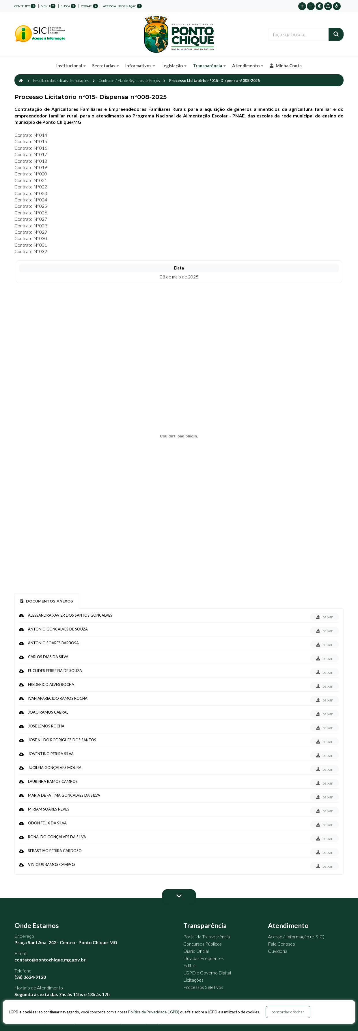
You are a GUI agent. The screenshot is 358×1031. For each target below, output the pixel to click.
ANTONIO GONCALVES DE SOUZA (58, 629)
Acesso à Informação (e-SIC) (296, 936)
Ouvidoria (277, 951)
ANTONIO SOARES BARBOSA (53, 643)
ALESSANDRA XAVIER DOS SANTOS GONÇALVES (70, 615)
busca (68, 6)
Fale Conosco (281, 943)
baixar (324, 616)
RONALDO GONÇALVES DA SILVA (57, 836)
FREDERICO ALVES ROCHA (51, 684)
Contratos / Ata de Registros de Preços (129, 80)
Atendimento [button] (247, 65)
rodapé (89, 6)
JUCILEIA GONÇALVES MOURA (54, 767)
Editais (190, 965)
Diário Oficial (196, 951)
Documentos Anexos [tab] (46, 601)
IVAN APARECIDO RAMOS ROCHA (57, 698)
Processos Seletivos (203, 987)
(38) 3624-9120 (30, 977)
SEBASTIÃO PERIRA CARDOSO (55, 850)
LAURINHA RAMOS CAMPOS (53, 781)
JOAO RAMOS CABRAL (48, 712)
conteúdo (25, 6)
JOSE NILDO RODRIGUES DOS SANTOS (62, 740)
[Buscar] (336, 34)
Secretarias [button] (105, 65)
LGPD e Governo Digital (207, 972)
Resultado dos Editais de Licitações (61, 80)
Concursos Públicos (202, 943)
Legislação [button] (174, 65)
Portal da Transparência (206, 936)
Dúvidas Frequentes (203, 958)
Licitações (193, 980)
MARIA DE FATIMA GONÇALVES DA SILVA (64, 795)
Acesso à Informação (122, 6)
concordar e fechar (288, 1011)
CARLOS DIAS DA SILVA (48, 656)
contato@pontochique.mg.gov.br (50, 959)
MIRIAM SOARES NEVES (48, 809)
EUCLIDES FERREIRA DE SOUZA (55, 670)
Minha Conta (286, 65)
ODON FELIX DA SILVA (47, 823)
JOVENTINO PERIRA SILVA (51, 753)
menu (48, 6)
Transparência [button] (209, 65)
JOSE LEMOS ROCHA (46, 726)
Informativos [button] (140, 65)
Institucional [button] (71, 65)
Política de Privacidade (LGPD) (153, 1012)
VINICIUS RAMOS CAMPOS (51, 864)
